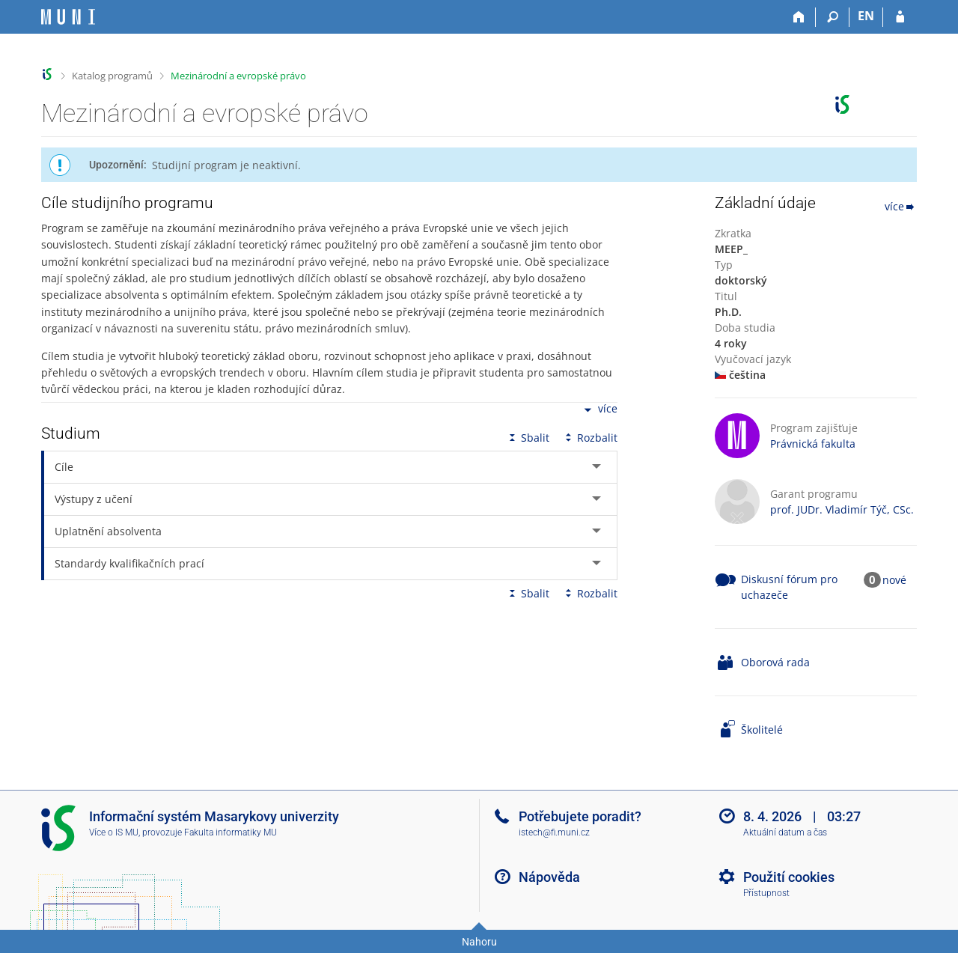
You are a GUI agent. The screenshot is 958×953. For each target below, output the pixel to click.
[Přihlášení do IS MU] (900, 17)
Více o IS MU (113, 832)
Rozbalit (589, 437)
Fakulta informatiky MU (230, 832)
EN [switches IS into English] (866, 15)
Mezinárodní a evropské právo (238, 75)
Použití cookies (789, 877)
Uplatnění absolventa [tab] (108, 531)
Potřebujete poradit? (580, 816)
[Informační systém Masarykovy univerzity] (68, 17)
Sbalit (527, 437)
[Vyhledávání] (832, 17)
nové (894, 580)
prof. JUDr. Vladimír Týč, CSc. (842, 509)
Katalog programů (112, 75)
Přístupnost (766, 893)
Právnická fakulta (812, 443)
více (599, 410)
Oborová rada (775, 662)
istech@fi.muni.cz (554, 832)
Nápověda (549, 877)
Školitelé (762, 729)
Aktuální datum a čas (785, 832)
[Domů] (799, 17)
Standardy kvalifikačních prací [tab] (129, 563)
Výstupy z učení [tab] (93, 499)
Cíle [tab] (64, 467)
